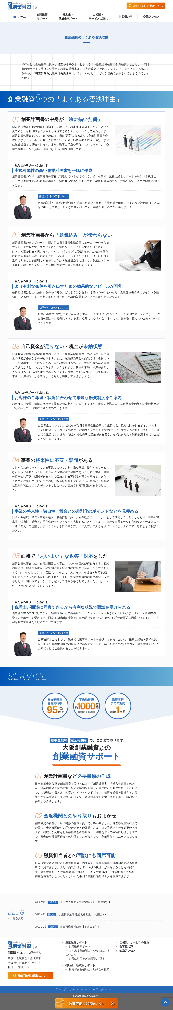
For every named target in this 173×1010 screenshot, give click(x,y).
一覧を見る (15, 918)
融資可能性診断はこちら (148, 5)
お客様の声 (124, 946)
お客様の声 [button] (125, 16)
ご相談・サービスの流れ (132, 942)
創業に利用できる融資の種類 (84, 958)
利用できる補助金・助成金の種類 (87, 969)
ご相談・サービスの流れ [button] (98, 16)
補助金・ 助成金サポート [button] (68, 16)
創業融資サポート (42, 16)
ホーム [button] (20, 16)
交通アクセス (126, 950)
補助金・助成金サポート (78, 965)
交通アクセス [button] (151, 16)
